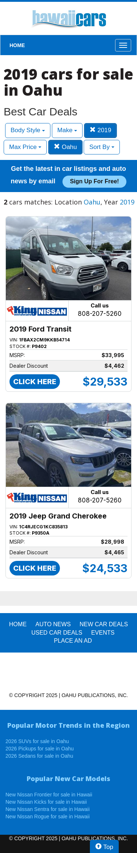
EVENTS (102, 633)
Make (67, 130)
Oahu (65, 147)
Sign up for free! (94, 181)
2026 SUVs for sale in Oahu (37, 741)
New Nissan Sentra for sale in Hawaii (47, 809)
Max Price (25, 147)
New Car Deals (104, 624)
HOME (17, 45)
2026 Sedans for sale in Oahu (39, 756)
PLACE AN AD (73, 641)
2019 (100, 130)
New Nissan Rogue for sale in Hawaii (47, 816)
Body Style (28, 130)
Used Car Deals (57, 633)
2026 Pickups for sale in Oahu (39, 748)
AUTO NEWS (53, 624)
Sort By (101, 147)
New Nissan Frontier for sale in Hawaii (48, 794)
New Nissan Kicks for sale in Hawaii (46, 802)
